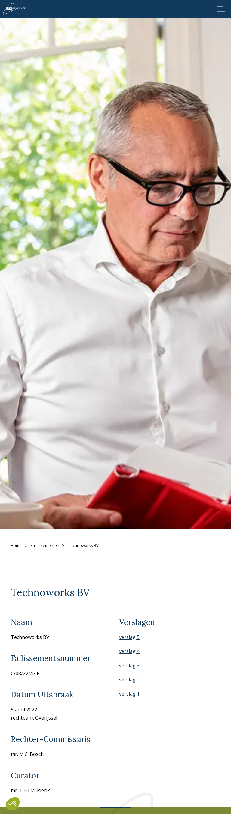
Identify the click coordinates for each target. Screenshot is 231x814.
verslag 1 (129, 693)
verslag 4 (129, 651)
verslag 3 (129, 665)
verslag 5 (129, 637)
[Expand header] (222, 9)
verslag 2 (129, 679)
